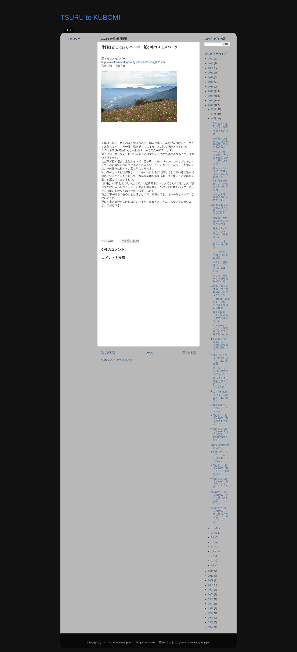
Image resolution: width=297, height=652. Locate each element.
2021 (211, 63)
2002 (211, 589)
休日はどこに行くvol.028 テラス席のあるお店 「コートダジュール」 (219, 515)
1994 (211, 617)
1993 (211, 622)
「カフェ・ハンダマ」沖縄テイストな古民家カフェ (219, 172)
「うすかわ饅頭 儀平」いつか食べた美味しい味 (220, 266)
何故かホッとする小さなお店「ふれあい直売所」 (219, 359)
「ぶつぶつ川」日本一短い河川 (219, 244)
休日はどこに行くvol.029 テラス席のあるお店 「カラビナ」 (219, 498)
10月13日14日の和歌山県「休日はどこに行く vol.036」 (219, 382)
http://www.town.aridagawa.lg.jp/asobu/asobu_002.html (133, 62)
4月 (213, 551)
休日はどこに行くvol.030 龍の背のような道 (219, 483)
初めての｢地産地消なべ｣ (219, 446)
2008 (211, 585)
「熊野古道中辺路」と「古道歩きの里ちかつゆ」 (219, 185)
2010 (211, 576)
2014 (211, 96)
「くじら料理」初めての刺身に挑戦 (219, 255)
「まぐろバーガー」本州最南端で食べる (219, 278)
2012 (211, 105)
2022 (211, 58)
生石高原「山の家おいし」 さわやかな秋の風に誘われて (219, 345)
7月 (213, 537)
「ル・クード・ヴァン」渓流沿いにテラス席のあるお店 (219, 330)
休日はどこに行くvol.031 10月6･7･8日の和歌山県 (220, 469)
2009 (211, 580)
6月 (213, 542)
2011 (211, 571)
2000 (211, 594)
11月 (214, 114)
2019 (211, 72)
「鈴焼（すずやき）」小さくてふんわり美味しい (219, 232)
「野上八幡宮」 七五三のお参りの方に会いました (220, 316)
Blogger (205, 642)
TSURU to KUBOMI (90, 17)
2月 (213, 560)
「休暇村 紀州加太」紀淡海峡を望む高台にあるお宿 (219, 143)
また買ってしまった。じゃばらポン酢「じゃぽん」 (219, 456)
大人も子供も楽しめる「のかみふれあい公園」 (219, 396)
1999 (211, 599)
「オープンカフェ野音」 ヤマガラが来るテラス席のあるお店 (219, 158)
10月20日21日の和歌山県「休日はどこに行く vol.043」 (219, 290)
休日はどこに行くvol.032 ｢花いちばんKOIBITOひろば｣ (219, 434)
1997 (211, 603)
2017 (211, 82)
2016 (211, 86)
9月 (213, 528)
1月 (213, 565)
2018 (211, 77)
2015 (211, 91)
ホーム (148, 353)
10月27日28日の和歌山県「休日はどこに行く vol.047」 (219, 209)
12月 (214, 109)
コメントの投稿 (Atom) (119, 359)
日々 (69, 30)
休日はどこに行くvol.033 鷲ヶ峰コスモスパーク (219, 419)
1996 (211, 608)
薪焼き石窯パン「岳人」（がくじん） (219, 408)
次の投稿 (108, 353)
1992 (211, 627)
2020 (211, 68)
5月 (213, 546)
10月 (214, 118)
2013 (211, 100)
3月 (213, 556)
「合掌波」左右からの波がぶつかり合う (219, 221)
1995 (211, 613)
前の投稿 (189, 353)
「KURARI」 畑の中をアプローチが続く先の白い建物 (220, 303)
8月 (213, 533)
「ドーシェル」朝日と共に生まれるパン (219, 371)
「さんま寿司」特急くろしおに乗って (219, 197)
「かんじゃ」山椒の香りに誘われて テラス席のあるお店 (219, 128)
